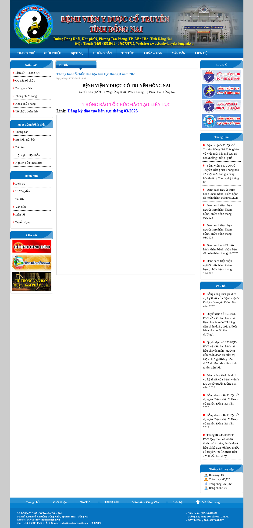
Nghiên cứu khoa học (28, 162)
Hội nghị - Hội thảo (27, 155)
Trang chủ (33, 502)
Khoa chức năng (25, 103)
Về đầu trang (211, 502)
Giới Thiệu (52, 53)
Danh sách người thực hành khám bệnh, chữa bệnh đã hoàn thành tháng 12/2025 (221, 249)
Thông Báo (153, 52)
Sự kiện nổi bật (25, 139)
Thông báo (22, 132)
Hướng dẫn (22, 191)
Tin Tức (127, 53)
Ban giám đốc (24, 88)
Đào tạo (20, 147)
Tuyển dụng (23, 222)
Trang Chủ (26, 53)
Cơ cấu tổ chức (25, 80)
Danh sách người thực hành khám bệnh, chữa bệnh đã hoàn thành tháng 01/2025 (221, 193)
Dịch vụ (20, 183)
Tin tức (20, 199)
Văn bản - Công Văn (145, 502)
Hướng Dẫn (102, 53)
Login (103, 523)
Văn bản (20, 206)
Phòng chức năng (26, 96)
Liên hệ (201, 53)
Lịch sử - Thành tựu (27, 72)
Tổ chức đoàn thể (26, 111)
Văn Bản (178, 53)
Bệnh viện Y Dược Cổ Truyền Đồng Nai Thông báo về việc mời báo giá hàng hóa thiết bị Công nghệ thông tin (221, 174)
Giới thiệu (60, 502)
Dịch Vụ (77, 53)
